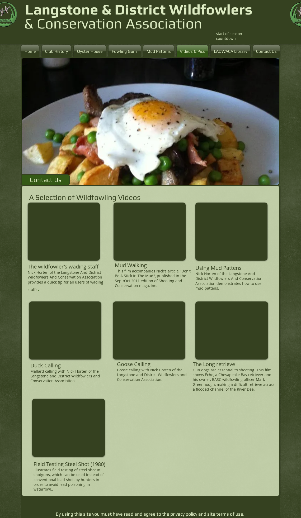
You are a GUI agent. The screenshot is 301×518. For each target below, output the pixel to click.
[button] (150, 121)
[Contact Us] (45, 179)
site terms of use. (225, 514)
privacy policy (183, 514)
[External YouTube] (63, 231)
